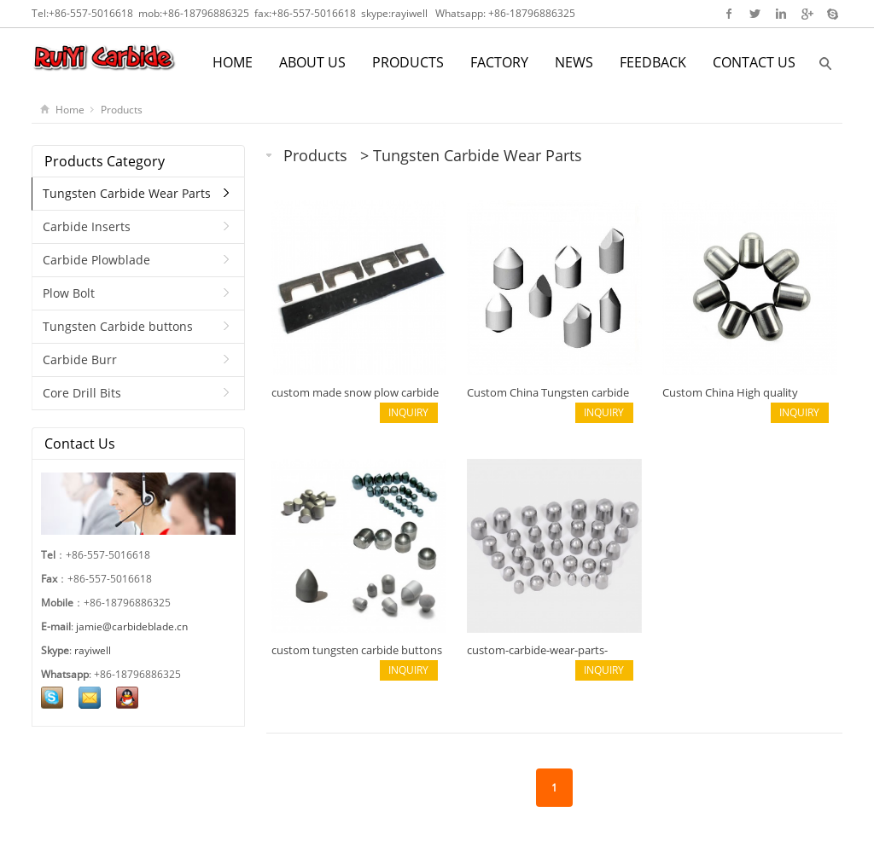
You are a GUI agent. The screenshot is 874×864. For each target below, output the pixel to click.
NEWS (574, 62)
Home (69, 109)
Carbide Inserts (87, 226)
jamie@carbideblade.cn (132, 626)
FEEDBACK (653, 62)
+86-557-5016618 (91, 13)
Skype (831, 13)
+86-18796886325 (205, 13)
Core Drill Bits (82, 393)
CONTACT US (754, 62)
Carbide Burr (80, 359)
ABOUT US (312, 62)
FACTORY (499, 62)
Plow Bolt (69, 293)
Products (122, 109)
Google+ (806, 13)
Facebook (729, 13)
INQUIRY (408, 412)
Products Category (104, 161)
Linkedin (780, 13)
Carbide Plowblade (96, 260)
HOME (233, 62)
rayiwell (409, 13)
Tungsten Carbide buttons (118, 326)
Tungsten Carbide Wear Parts (477, 155)
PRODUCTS (408, 62)
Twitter (755, 13)
